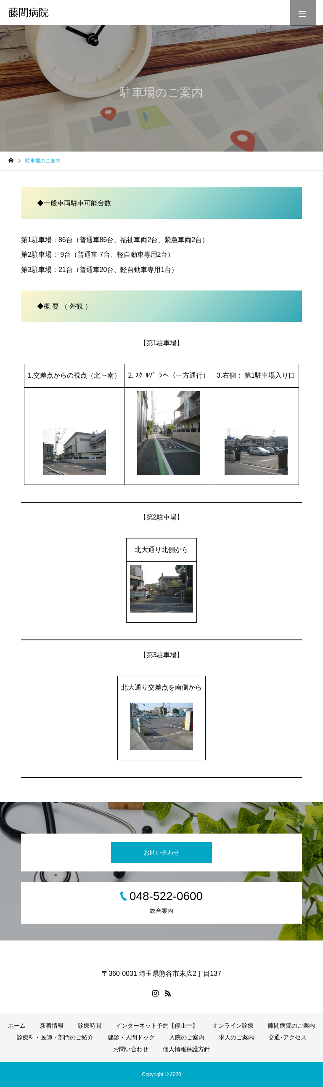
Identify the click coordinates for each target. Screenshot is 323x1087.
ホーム (17, 1025)
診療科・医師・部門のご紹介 (55, 1037)
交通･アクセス (287, 1037)
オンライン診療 (233, 1025)
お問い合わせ (161, 852)
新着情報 (52, 1025)
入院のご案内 (186, 1037)
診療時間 (89, 1025)
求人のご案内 (236, 1037)
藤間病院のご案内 (291, 1025)
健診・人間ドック (131, 1037)
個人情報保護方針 (186, 1049)
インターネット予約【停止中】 (157, 1025)
